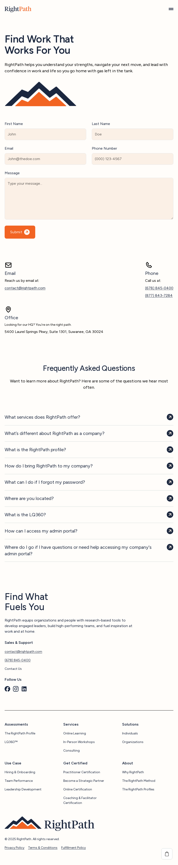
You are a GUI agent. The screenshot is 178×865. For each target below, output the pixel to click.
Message (12, 173)
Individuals (130, 733)
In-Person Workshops (79, 742)
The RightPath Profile (20, 733)
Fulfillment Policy (73, 848)
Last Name (101, 124)
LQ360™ (11, 742)
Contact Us (13, 669)
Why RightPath (133, 772)
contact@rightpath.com (25, 288)
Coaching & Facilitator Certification (80, 800)
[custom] (7, 689)
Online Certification (77, 789)
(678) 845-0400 (159, 288)
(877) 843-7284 (159, 295)
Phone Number (104, 148)
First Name (14, 124)
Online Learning (74, 733)
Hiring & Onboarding (20, 772)
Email (9, 148)
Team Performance (19, 781)
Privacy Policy (14, 848)
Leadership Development (23, 789)
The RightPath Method (138, 781)
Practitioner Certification (81, 772)
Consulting (71, 751)
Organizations (132, 742)
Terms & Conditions (42, 848)
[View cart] (166, 853)
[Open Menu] (171, 9)
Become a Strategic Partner (83, 781)
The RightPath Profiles (138, 789)
